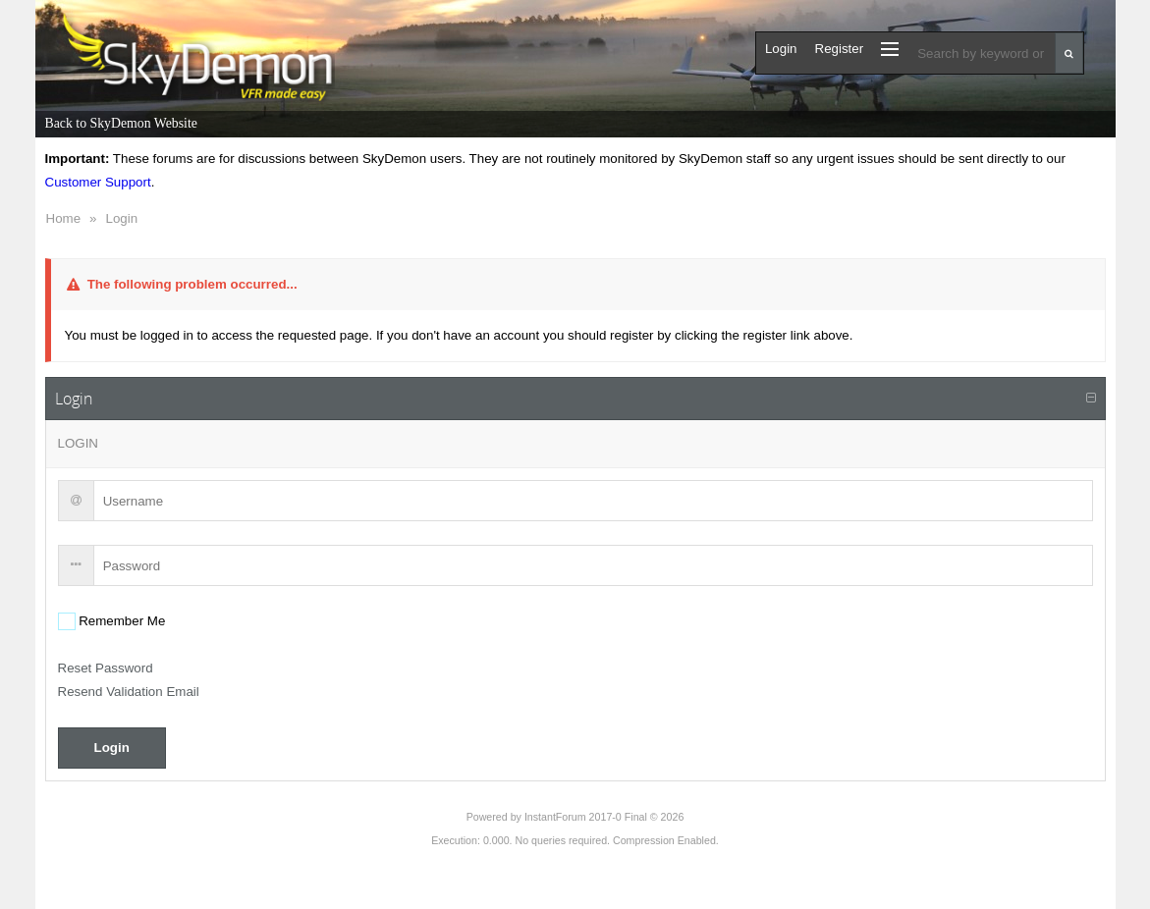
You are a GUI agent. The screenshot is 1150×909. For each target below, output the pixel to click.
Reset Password (105, 668)
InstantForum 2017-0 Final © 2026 (604, 817)
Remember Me (121, 621)
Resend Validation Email (128, 691)
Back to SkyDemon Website (121, 123)
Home (64, 218)
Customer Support (98, 182)
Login (121, 218)
